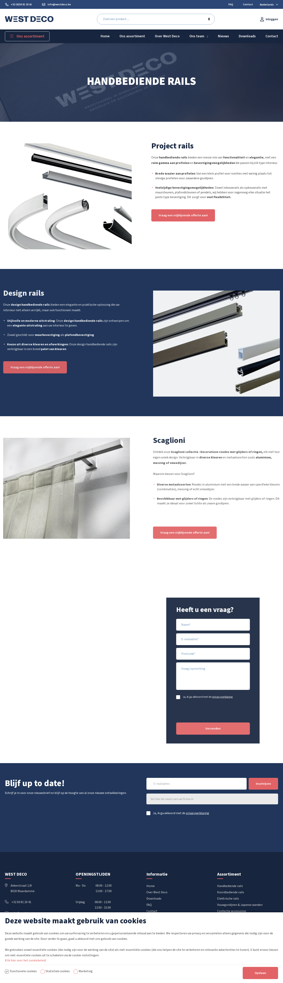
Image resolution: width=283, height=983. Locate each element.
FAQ (149, 905)
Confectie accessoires (231, 911)
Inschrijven (263, 784)
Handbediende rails (230, 886)
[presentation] (233, 713)
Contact (151, 911)
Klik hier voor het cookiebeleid (25, 960)
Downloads (153, 898)
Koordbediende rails (230, 892)
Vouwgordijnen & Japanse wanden (240, 905)
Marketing (86, 971)
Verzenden (226, 728)
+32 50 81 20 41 (18, 902)
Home (150, 886)
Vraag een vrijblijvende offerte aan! (183, 215)
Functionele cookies (23, 971)
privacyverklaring (236, 697)
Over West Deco (156, 892)
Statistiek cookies (58, 971)
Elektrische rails (228, 898)
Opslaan (260, 973)
